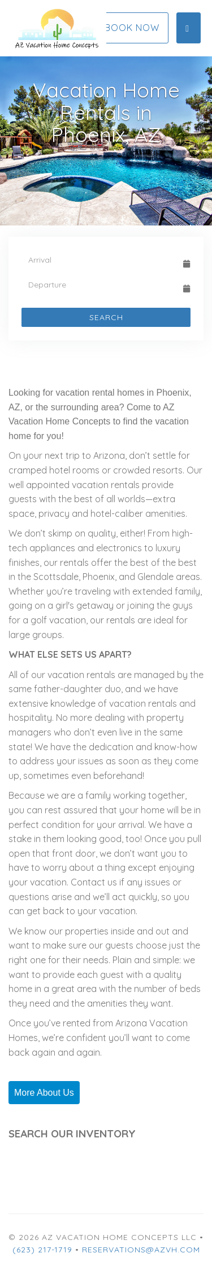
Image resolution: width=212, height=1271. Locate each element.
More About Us (44, 1092)
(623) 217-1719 (42, 1250)
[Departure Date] (100, 284)
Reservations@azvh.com (141, 1250)
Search (106, 317)
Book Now (132, 27)
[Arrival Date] (100, 259)
